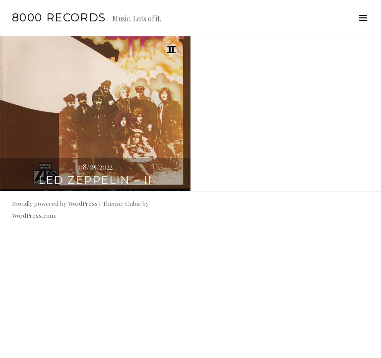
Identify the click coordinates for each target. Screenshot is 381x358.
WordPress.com (33, 215)
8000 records (59, 17)
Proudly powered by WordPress (55, 203)
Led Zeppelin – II (95, 180)
